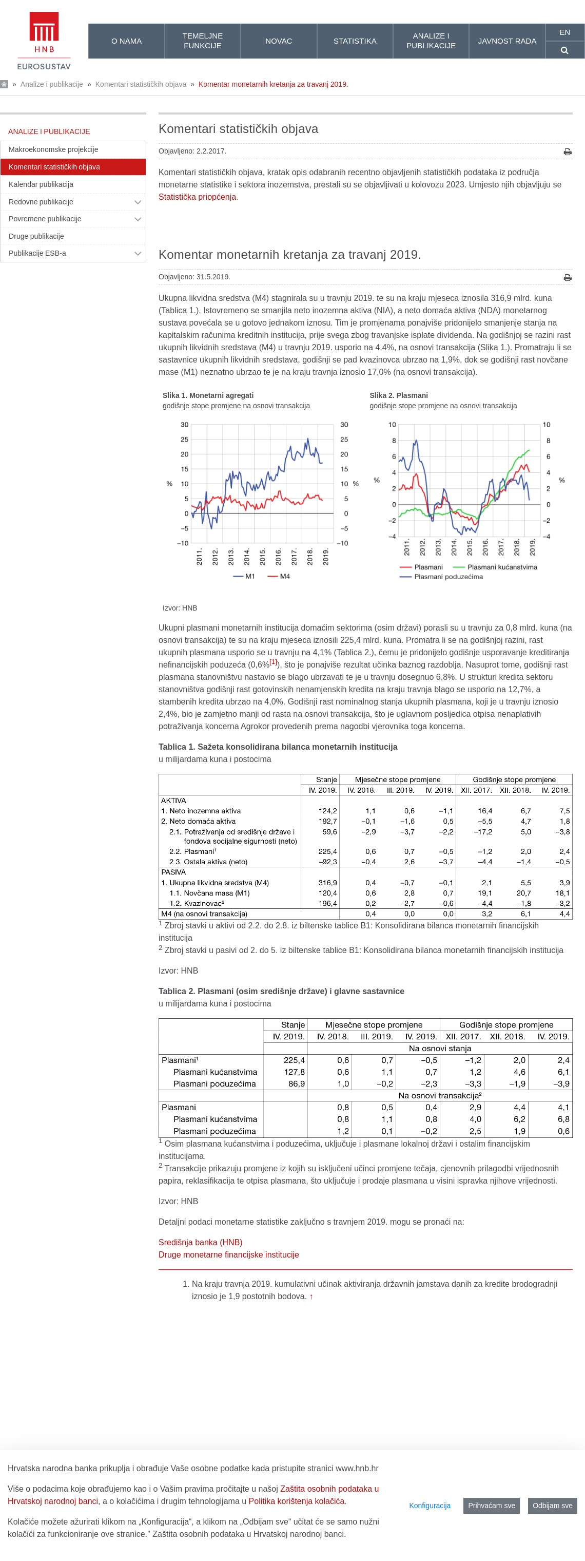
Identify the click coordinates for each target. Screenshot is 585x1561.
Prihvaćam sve (491, 1505)
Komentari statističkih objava (140, 84)
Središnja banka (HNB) (201, 1242)
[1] (273, 661)
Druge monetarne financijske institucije (229, 1254)
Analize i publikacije (52, 84)
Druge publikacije (36, 236)
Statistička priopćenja (197, 197)
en (565, 32)
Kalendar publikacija (41, 184)
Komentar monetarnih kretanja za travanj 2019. (273, 84)
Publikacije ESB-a (37, 253)
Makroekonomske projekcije (54, 149)
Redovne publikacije (41, 202)
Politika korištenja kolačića (297, 1501)
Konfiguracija (430, 1505)
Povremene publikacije (45, 219)
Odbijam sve (553, 1505)
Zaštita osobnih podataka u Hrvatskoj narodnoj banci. (249, 1534)
